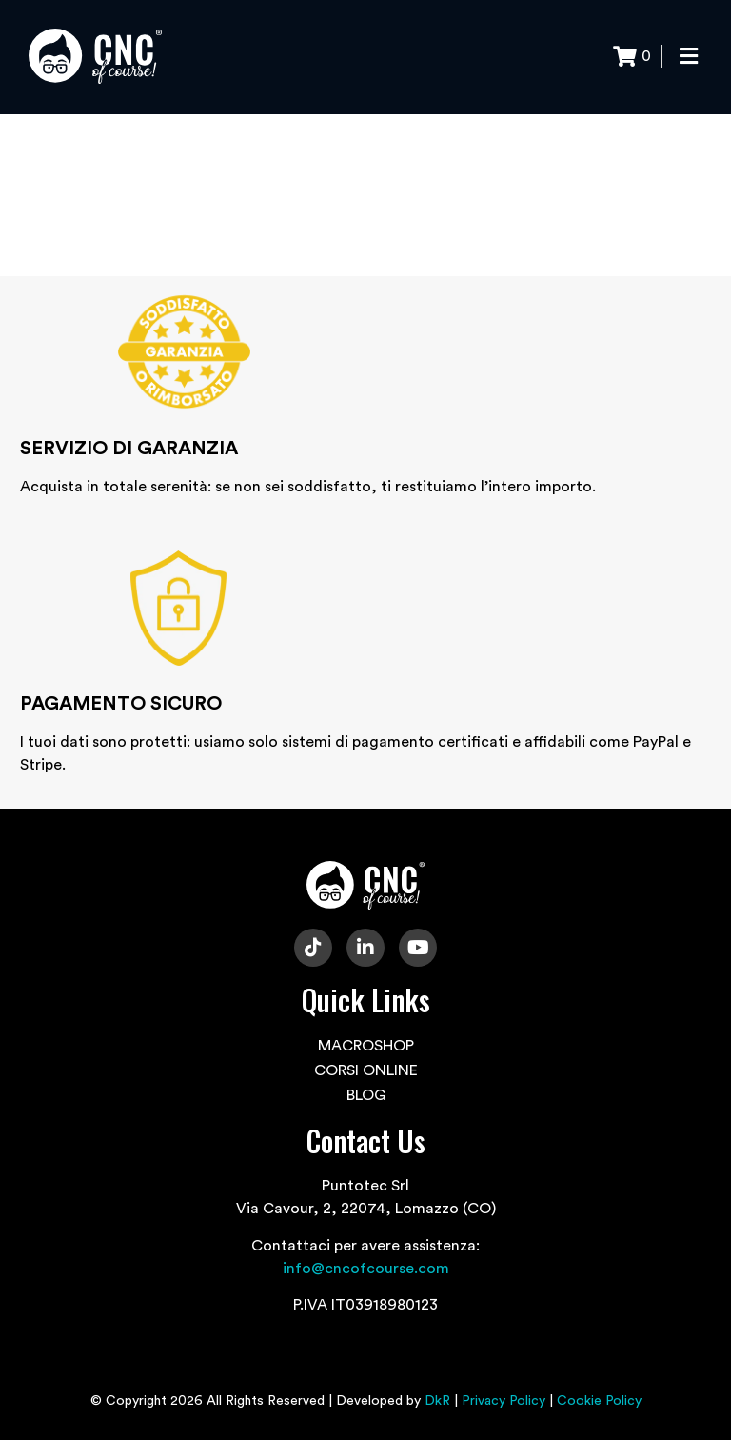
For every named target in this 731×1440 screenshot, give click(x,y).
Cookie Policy (599, 1401)
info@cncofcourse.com (366, 1268)
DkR (437, 1401)
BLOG (365, 1095)
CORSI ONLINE (366, 1070)
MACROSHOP (366, 1045)
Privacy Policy (503, 1401)
